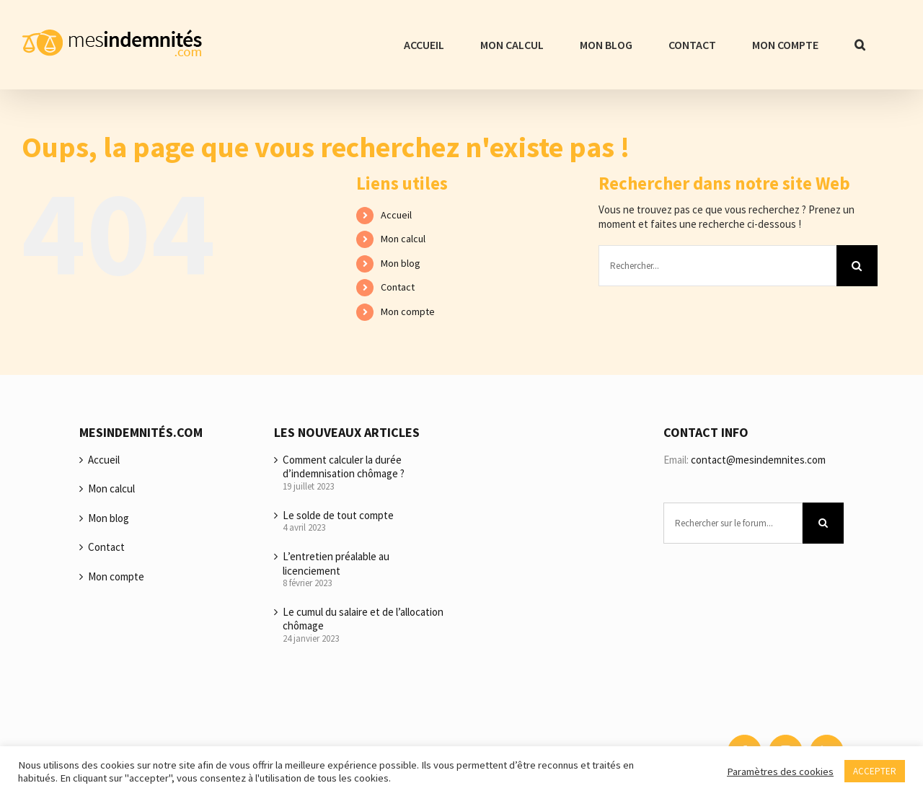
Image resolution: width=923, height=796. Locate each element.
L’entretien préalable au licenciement (336, 563)
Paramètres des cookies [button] (780, 771)
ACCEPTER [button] (874, 771)
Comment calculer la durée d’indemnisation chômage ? (344, 467)
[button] (859, 44)
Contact (398, 286)
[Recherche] (857, 265)
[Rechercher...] (717, 265)
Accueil (396, 214)
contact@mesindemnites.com (758, 459)
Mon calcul (403, 238)
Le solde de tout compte (338, 515)
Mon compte (408, 311)
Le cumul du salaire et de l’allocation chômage (363, 619)
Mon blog (400, 263)
